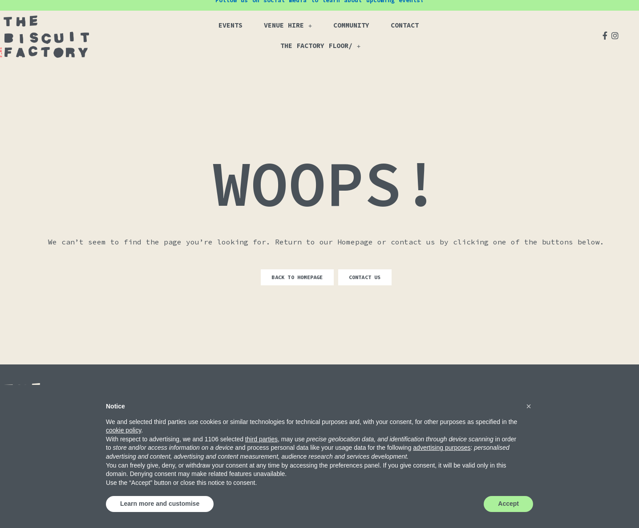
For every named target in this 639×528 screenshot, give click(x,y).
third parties (261, 439)
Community (351, 25)
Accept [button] (508, 503)
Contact (405, 25)
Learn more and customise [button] (159, 503)
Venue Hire (288, 25)
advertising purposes (441, 447)
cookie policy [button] (123, 430)
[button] (529, 406)
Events (230, 25)
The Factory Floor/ (320, 46)
